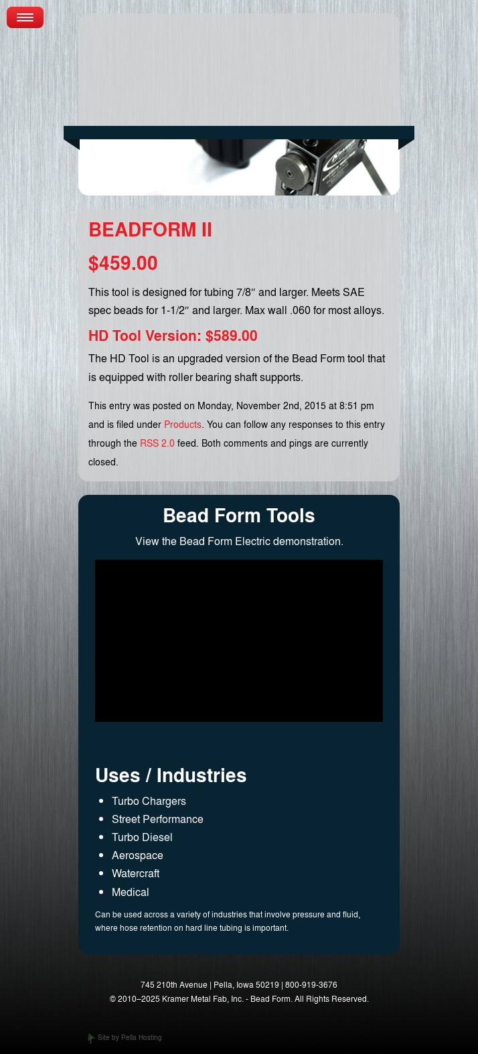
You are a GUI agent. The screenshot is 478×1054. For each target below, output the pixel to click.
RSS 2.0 (157, 442)
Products (183, 424)
